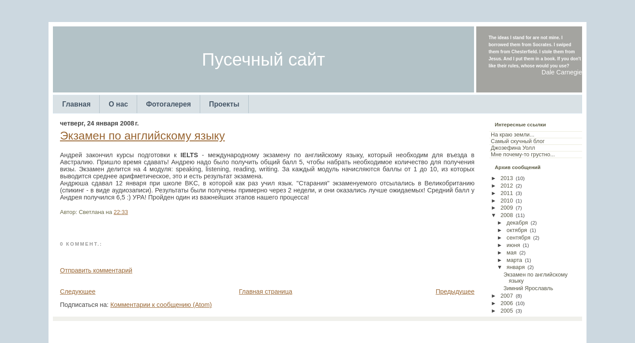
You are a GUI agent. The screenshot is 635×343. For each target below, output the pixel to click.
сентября (518, 238)
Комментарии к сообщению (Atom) (161, 304)
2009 (507, 208)
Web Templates (389, 330)
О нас (118, 104)
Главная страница (265, 291)
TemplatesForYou (302, 330)
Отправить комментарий (96, 270)
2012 (507, 186)
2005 (507, 311)
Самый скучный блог (518, 141)
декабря (517, 223)
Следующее (78, 291)
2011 (507, 193)
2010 (507, 201)
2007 (507, 296)
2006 (507, 303)
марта (514, 260)
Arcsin (361, 330)
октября (517, 230)
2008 (507, 215)
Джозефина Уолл (513, 148)
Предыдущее (455, 291)
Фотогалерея (168, 104)
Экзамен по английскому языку (142, 135)
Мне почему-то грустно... (523, 154)
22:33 (121, 212)
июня (513, 245)
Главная (76, 104)
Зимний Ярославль (528, 288)
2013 (507, 178)
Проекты (224, 104)
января (516, 267)
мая (512, 253)
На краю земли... (512, 135)
